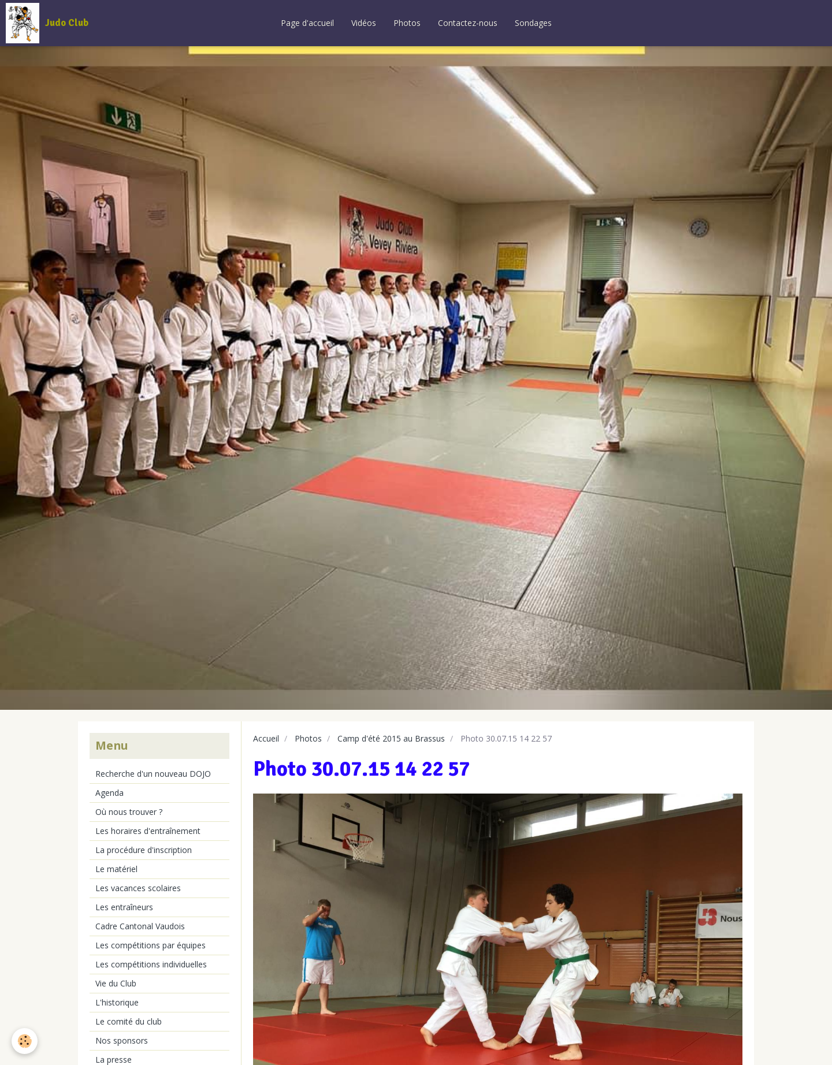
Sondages (533, 22)
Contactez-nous (467, 22)
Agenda (109, 792)
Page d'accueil (307, 22)
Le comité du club (128, 1021)
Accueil (266, 738)
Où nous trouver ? (128, 811)
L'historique (117, 1002)
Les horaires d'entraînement (147, 830)
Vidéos (363, 22)
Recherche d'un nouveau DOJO (153, 773)
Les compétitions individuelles (151, 964)
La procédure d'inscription (143, 849)
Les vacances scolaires (138, 887)
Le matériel (116, 868)
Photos (407, 22)
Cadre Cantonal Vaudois (140, 926)
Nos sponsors (121, 1040)
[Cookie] (25, 1041)
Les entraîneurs (124, 907)
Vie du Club (115, 983)
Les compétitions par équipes (150, 945)
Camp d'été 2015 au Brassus (391, 738)
